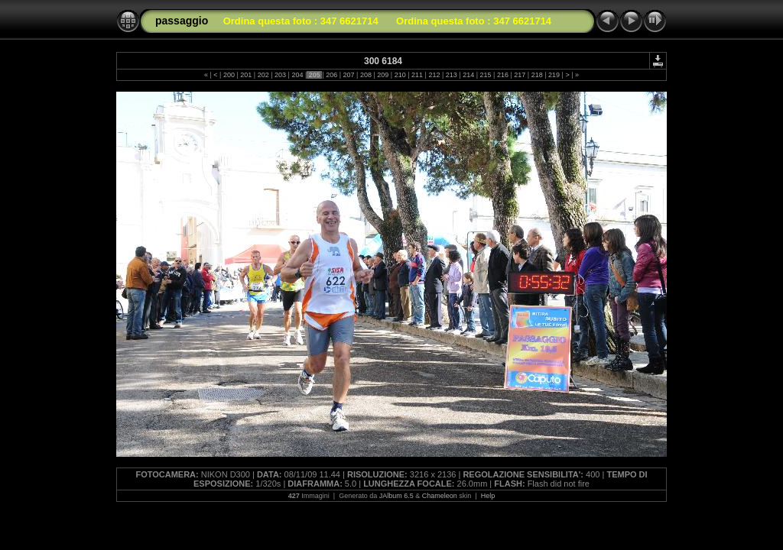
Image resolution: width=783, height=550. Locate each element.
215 (485, 75)
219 (554, 75)
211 (417, 75)
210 (400, 75)
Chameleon (439, 496)
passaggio (181, 21)
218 (536, 75)
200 (228, 75)
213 (451, 75)
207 (348, 75)
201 (246, 75)
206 (332, 75)
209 (383, 75)
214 (468, 75)
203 (280, 75)
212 (434, 75)
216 (502, 75)
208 (365, 75)
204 (297, 75)
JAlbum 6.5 (396, 496)
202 (263, 75)
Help (488, 496)
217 (520, 75)
